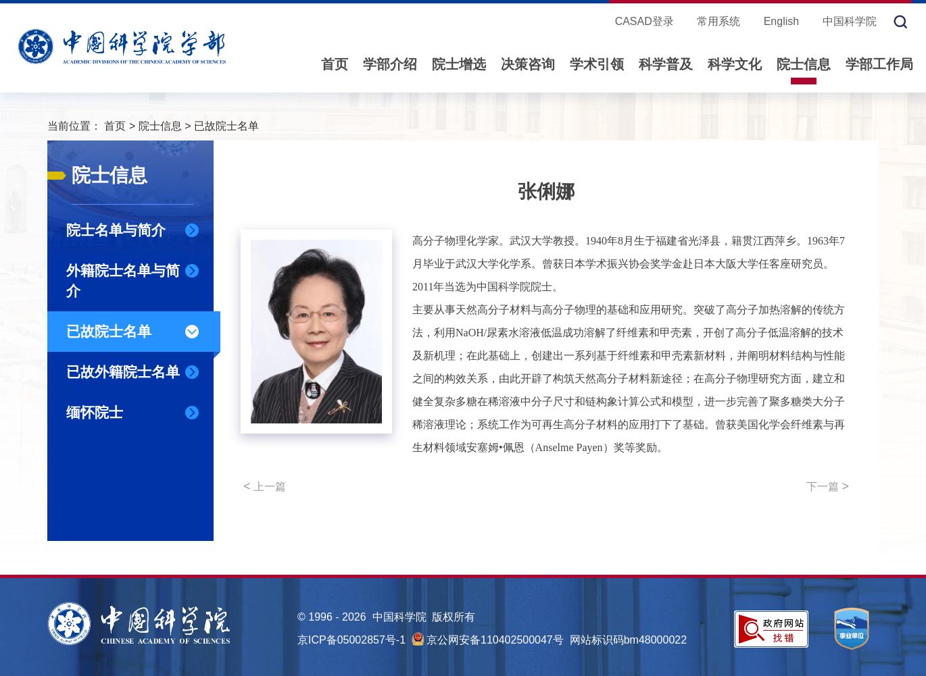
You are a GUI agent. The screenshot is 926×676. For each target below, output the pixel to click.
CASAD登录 (644, 21)
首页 (334, 64)
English (781, 21)
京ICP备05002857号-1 (351, 640)
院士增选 (459, 64)
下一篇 (827, 486)
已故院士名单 (226, 126)
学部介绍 (390, 64)
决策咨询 (528, 64)
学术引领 (597, 64)
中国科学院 (850, 21)
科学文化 (735, 64)
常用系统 (718, 21)
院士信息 (804, 64)
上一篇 (264, 486)
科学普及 (666, 64)
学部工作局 (879, 64)
